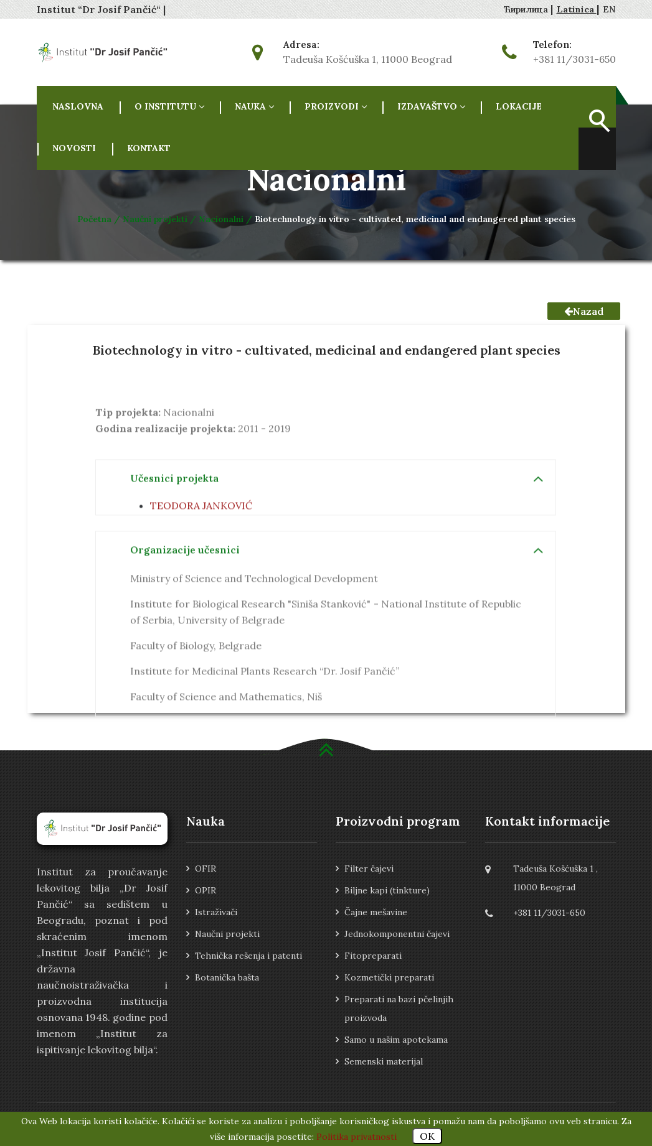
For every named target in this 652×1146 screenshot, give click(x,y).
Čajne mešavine (375, 912)
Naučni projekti (227, 933)
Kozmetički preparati (389, 977)
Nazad (583, 311)
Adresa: (301, 44)
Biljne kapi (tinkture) (387, 890)
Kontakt (149, 148)
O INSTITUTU (169, 106)
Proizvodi (335, 106)
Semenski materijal (383, 1061)
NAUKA (254, 106)
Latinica (577, 9)
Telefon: (552, 44)
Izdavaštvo (431, 106)
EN (609, 9)
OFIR (205, 868)
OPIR (205, 890)
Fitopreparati (373, 955)
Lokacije (519, 106)
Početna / (100, 219)
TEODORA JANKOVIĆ (201, 547)
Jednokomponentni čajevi (397, 933)
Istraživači (216, 912)
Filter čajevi (369, 868)
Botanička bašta (227, 977)
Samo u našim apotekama (396, 1039)
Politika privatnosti (356, 1136)
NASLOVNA (77, 106)
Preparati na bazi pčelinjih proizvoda (398, 1008)
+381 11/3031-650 (574, 59)
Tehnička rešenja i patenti (248, 955)
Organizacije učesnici (185, 591)
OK (427, 1136)
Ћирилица (527, 9)
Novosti (74, 148)
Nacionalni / (227, 219)
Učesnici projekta (174, 519)
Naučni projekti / (161, 219)
